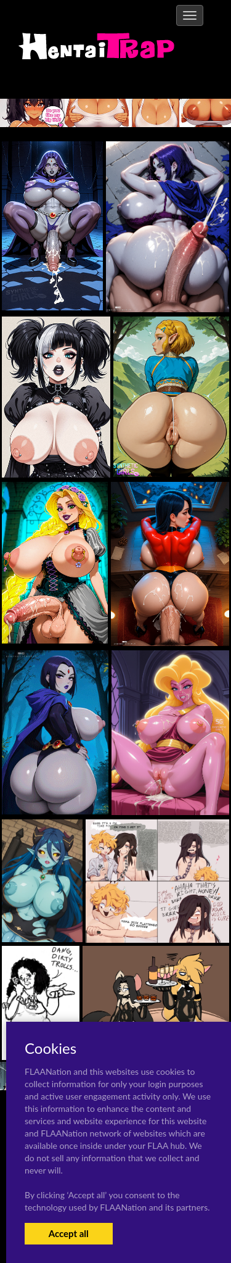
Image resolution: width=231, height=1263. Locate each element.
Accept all (69, 1233)
